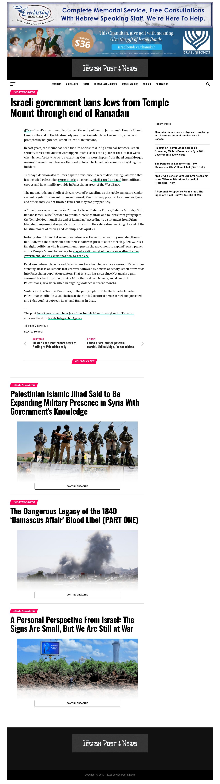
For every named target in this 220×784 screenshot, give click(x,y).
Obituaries (72, 84)
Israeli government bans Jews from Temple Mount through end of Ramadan (88, 313)
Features (56, 84)
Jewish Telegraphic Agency (66, 318)
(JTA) (27, 130)
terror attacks (67, 180)
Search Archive (130, 84)
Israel (86, 84)
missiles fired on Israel (108, 180)
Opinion (147, 84)
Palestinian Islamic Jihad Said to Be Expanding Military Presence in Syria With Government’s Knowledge (179, 151)
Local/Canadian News (105, 84)
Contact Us (162, 84)
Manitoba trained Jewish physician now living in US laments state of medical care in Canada (182, 136)
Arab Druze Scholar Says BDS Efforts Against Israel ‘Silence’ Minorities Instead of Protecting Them (181, 179)
